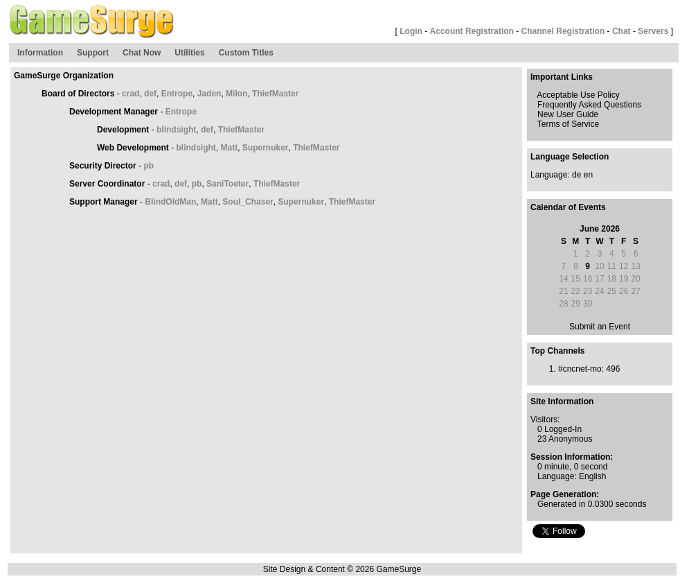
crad (130, 93)
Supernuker (265, 148)
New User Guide (567, 114)
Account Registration (472, 31)
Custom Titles (246, 53)
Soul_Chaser (247, 202)
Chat (621, 31)
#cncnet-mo (580, 369)
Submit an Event (599, 326)
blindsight (176, 130)
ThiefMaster (275, 93)
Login (411, 31)
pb (148, 166)
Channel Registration (563, 31)
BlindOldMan (170, 202)
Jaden (209, 93)
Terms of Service (568, 124)
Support (93, 53)
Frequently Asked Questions (589, 105)
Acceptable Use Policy (578, 95)
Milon (236, 93)
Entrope (177, 93)
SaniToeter (227, 184)
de (576, 175)
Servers (653, 31)
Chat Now (142, 53)
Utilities (189, 53)
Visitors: (545, 419)
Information (40, 53)
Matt (229, 148)
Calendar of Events (568, 207)
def (150, 93)
